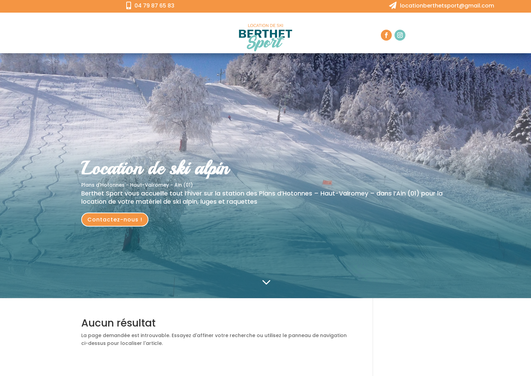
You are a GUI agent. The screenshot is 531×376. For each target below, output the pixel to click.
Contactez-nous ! (114, 219)
